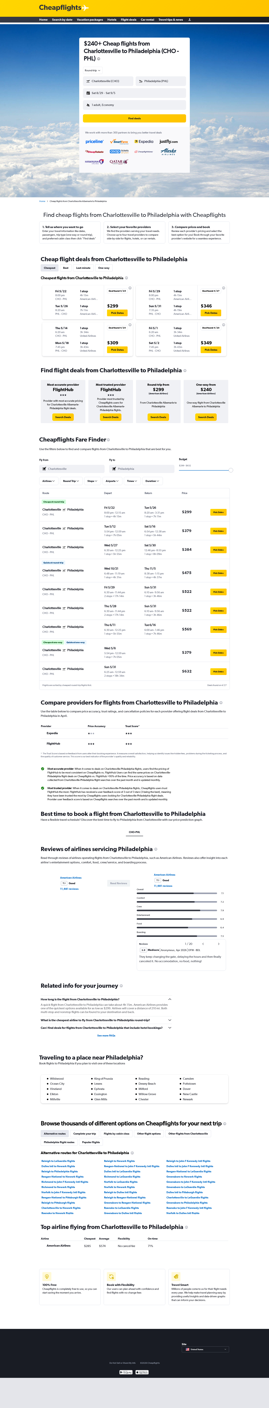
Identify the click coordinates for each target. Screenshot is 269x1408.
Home (43, 20)
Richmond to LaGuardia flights (122, 1173)
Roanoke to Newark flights (57, 1210)
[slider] (231, 467)
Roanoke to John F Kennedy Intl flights (189, 1204)
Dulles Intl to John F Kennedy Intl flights (189, 1163)
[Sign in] (189, 21)
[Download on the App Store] (142, 1369)
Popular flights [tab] (91, 1139)
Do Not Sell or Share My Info (122, 1360)
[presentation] (98, 58)
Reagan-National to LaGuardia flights (188, 1168)
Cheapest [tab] (49, 264)
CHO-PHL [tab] (134, 829)
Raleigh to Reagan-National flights (125, 1194)
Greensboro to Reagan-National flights (127, 1199)
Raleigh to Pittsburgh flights (58, 1199)
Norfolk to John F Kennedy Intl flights (63, 1189)
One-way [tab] (103, 264)
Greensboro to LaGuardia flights (185, 1184)
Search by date (62, 20)
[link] (63, 414)
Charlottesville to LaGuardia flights (187, 1194)
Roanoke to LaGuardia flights (121, 1204)
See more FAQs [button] (106, 1032)
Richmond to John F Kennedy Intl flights (64, 1178)
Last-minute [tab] (83, 264)
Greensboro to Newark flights (184, 1173)
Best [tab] (65, 264)
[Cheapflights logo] (60, 8)
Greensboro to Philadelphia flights (187, 1199)
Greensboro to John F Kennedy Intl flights (190, 1178)
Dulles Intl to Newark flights (58, 1163)
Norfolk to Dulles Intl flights (182, 1210)
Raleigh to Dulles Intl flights (120, 1189)
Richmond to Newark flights (58, 1184)
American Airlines (70, 874)
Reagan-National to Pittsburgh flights (63, 1194)
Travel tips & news (171, 20)
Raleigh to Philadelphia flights (59, 1168)
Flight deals (128, 20)
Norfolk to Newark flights (119, 1184)
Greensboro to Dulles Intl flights (123, 1210)
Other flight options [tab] (149, 1130)
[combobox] (93, 70)
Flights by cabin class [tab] (116, 1130)
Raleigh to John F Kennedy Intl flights (188, 1158)
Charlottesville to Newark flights (61, 1204)
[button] (106, 92)
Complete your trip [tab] (84, 1130)
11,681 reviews (69, 885)
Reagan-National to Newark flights (62, 1173)
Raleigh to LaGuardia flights (58, 1158)
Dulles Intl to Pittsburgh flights (184, 1189)
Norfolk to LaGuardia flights (120, 1178)
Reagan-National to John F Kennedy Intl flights (131, 1163)
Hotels (111, 20)
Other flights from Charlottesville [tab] (188, 1130)
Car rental (147, 20)
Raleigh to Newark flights (119, 1158)
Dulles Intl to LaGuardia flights (122, 1168)
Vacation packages (90, 20)
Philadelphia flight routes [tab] (59, 1139)
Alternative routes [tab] (55, 1130)
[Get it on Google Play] (126, 1369)
